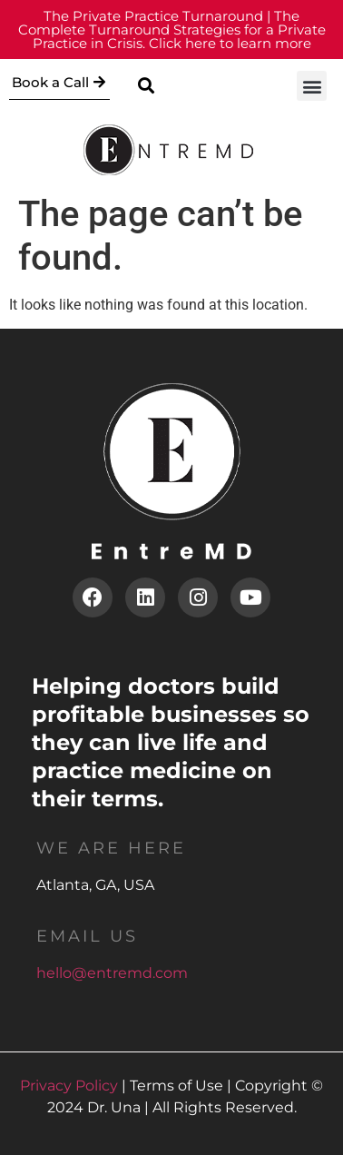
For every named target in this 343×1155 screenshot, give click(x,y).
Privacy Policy (69, 1085)
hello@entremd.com (112, 973)
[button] (145, 86)
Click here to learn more (172, 29)
